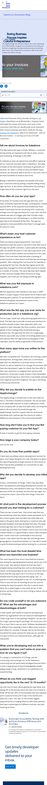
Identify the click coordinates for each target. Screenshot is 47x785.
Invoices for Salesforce (9, 133)
